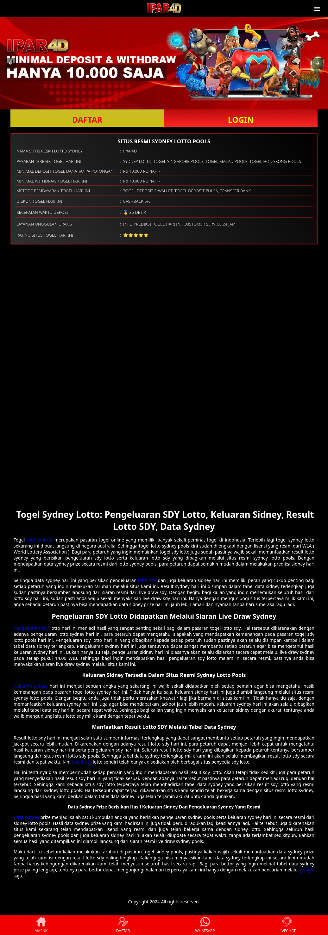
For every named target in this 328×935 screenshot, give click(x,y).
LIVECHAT (286, 925)
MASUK (41, 925)
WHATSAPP (205, 925)
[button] (10, 63)
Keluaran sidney (30, 686)
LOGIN (241, 119)
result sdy (82, 762)
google (307, 870)
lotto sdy (147, 580)
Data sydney (26, 817)
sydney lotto (40, 540)
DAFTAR (87, 119)
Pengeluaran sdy (31, 628)
